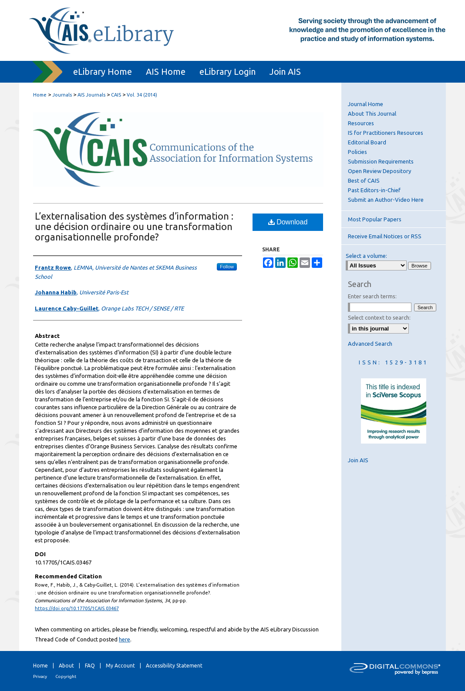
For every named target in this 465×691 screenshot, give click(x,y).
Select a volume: (366, 256)
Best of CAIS (364, 180)
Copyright (65, 676)
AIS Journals (91, 94)
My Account (120, 665)
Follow (227, 266)
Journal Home (365, 104)
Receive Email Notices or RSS (384, 236)
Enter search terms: (372, 296)
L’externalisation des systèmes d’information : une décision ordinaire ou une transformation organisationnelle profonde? (134, 226)
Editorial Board (367, 142)
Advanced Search (370, 343)
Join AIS (358, 460)
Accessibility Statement (174, 665)
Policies (357, 152)
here (124, 639)
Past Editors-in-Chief (374, 190)
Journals (62, 94)
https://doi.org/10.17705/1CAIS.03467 (77, 608)
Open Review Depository (379, 171)
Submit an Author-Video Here (386, 200)
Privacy (40, 676)
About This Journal (372, 113)
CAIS (116, 94)
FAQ (90, 665)
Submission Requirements (381, 161)
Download (288, 222)
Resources (361, 123)
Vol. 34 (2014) (142, 94)
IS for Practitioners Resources (385, 133)
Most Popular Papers (374, 219)
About (66, 665)
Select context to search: (379, 317)
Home (40, 94)
